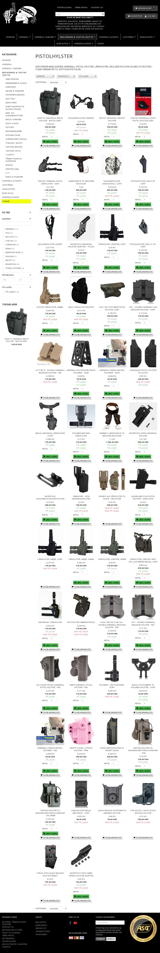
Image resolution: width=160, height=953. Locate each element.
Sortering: (41, 82)
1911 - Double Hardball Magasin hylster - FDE (143, 623)
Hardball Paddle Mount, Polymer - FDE (50, 748)
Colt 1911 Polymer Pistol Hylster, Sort (112, 308)
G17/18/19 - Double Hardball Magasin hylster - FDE (50, 371)
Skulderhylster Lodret (50, 244)
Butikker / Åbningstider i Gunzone (14, 922)
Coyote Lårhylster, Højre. (50, 307)
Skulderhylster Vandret (81, 118)
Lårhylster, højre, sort (50, 559)
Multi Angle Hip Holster (81, 307)
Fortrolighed (64, 7)
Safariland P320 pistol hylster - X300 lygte (143, 497)
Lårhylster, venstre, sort (112, 244)
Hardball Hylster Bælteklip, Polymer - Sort (81, 371)
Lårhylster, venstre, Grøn (112, 559)
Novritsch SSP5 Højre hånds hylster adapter (81, 873)
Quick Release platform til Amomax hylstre (112, 811)
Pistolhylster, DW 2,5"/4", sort (143, 245)
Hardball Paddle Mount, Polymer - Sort (112, 371)
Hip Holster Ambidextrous (81, 621)
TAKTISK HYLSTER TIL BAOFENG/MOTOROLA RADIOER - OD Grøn (50, 812)
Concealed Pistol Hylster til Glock (143, 371)
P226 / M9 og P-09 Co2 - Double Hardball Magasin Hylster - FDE (112, 624)
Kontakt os (97, 7)
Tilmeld (100, 938)
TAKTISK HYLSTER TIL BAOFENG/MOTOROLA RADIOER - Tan (143, 750)
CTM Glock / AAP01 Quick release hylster (143, 811)
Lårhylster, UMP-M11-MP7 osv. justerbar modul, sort (143, 560)
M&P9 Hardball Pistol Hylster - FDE (81, 685)
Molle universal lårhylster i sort (50, 434)
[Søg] (103, 14)
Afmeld (111, 938)
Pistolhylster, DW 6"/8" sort (143, 182)
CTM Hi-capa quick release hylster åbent (50, 873)
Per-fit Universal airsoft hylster (112, 119)
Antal (45, 136)
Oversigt (6, 946)
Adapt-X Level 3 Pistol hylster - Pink (81, 748)
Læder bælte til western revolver (81, 182)
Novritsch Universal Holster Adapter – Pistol (81, 245)
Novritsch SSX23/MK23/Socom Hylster (50, 497)
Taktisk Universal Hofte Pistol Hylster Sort (143, 119)
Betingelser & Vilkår (12, 929)
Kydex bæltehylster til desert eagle (112, 748)
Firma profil (81, 7)
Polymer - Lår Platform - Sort (112, 685)
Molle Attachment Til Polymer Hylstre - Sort (143, 685)
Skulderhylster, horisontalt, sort (112, 182)
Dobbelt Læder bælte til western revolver (112, 434)
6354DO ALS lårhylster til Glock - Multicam (112, 497)
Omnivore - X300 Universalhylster (81, 497)
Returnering (8, 938)
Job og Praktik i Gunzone (14, 943)
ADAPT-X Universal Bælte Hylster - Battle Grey (17, 340)
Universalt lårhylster (50, 621)
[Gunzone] (20, 12)
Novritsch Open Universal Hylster (143, 434)
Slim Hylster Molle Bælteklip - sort (81, 811)
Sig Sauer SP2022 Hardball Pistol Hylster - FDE (50, 685)
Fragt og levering (11, 932)
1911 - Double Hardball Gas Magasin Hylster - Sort (143, 308)
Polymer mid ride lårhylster (81, 434)
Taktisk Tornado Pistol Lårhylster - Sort (50, 182)
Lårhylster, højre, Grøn (81, 559)
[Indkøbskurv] (145, 8)
